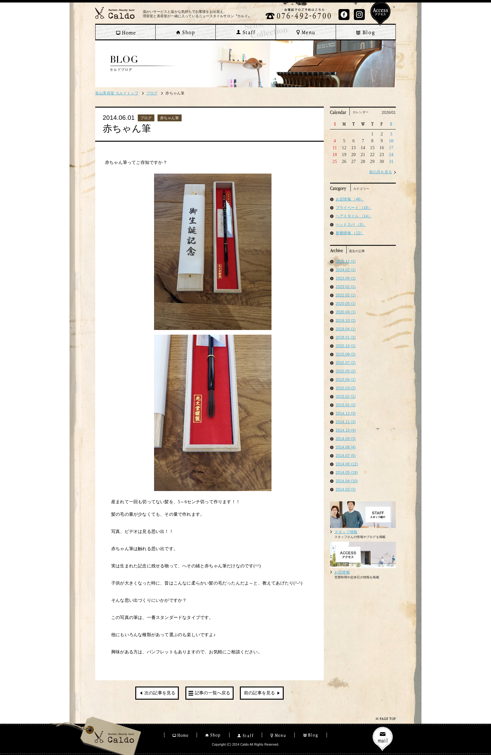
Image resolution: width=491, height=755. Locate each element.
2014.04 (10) (347, 481)
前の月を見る (380, 172)
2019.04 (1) (346, 329)
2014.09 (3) (346, 439)
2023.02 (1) (346, 287)
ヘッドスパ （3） (351, 224)
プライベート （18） (354, 207)
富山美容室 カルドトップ (116, 93)
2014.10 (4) (346, 430)
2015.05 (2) (346, 371)
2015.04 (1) (346, 380)
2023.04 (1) (346, 278)
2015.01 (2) (346, 405)
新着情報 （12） (350, 233)
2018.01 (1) (346, 337)
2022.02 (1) (346, 295)
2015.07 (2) (346, 363)
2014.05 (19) (347, 472)
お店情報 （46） (350, 199)
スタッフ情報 (345, 532)
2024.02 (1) (346, 270)
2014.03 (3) (346, 489)
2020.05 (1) (346, 303)
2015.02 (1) (346, 396)
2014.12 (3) (346, 413)
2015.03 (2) (346, 388)
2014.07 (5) (346, 456)
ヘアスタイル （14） (354, 216)
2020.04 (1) (346, 312)
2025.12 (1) (346, 261)
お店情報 (342, 572)
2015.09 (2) (346, 354)
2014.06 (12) (347, 464)
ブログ (152, 93)
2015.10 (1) (346, 346)
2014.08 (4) (346, 447)
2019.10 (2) (346, 320)
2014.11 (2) (346, 422)
